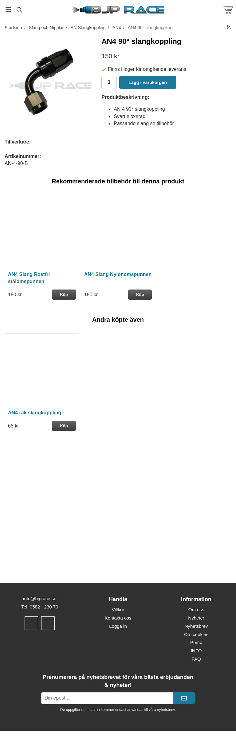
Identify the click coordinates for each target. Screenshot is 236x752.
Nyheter (196, 617)
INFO (196, 650)
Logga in (118, 626)
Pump (196, 642)
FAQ (196, 659)
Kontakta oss (118, 617)
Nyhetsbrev (196, 626)
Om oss (196, 609)
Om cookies (196, 634)
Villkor (118, 609)
